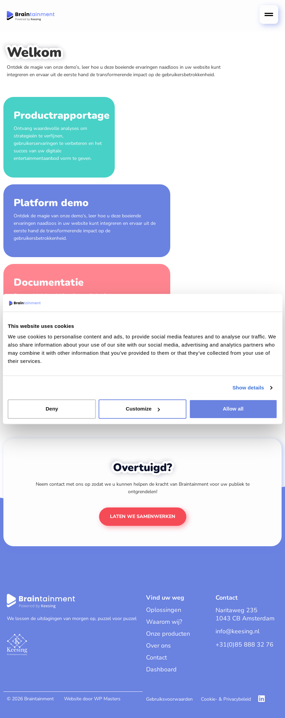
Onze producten (168, 633)
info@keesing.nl (237, 631)
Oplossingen (163, 609)
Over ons (158, 645)
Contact (156, 657)
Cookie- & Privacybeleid (226, 699)
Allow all (233, 409)
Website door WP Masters (92, 699)
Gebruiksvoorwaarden (169, 699)
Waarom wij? (164, 621)
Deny (52, 409)
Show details (248, 387)
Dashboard (161, 669)
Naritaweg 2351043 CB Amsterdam (245, 614)
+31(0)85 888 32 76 (244, 644)
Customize (143, 409)
